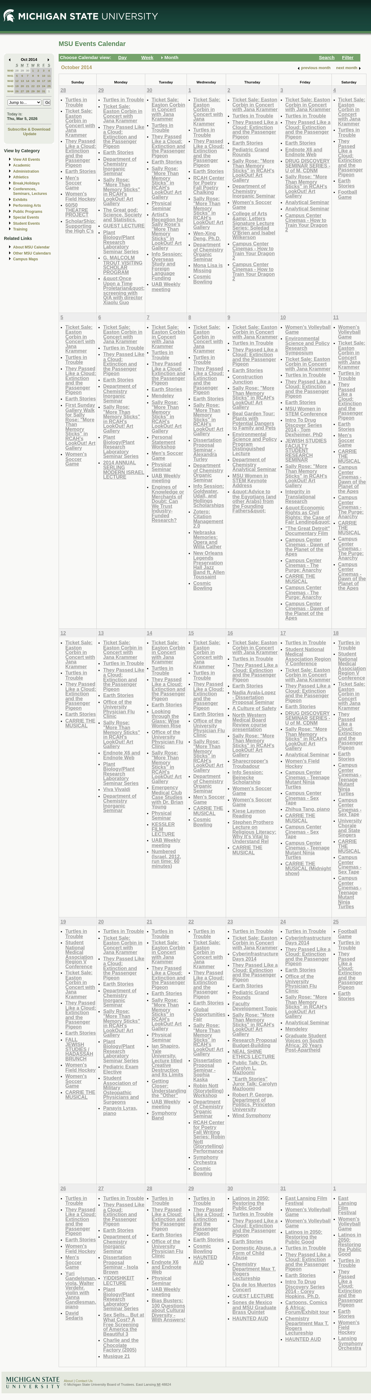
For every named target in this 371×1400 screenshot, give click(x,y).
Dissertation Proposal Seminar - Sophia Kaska (207, 1069)
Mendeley (163, 395)
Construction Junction (247, 379)
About (68, 1381)
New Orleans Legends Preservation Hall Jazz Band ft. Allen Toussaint (209, 565)
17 (43, 81)
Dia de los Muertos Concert (254, 1287)
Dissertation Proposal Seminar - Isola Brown (120, 1264)
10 (43, 75)
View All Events (26, 159)
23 (38, 86)
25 (49, 86)
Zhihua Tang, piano (307, 809)
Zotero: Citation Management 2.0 (208, 519)
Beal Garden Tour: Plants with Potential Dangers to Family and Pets (254, 421)
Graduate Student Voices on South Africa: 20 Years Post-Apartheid (306, 1043)
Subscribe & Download (29, 129)
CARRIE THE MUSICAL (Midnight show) (308, 868)
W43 (10, 86)
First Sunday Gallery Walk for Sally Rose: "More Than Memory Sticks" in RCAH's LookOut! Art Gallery (80, 426)
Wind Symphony (251, 1115)
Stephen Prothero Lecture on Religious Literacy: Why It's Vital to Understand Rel (254, 831)
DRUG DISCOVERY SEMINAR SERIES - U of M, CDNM (307, 165)
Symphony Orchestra (205, 1159)
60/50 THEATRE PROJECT (76, 209)
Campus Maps (25, 259)
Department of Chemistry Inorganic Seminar (119, 166)
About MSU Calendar (31, 247)
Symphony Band (164, 1115)
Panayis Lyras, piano (120, 1110)
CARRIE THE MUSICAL (300, 578)
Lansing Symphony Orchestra (350, 1343)
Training (20, 229)
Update (29, 134)
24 (43, 86)
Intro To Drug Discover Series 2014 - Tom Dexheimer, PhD (304, 427)
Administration (26, 171)
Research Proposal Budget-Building (254, 1042)
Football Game (347, 194)
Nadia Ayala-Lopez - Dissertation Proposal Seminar (254, 697)
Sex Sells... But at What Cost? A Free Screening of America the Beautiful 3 (123, 1324)
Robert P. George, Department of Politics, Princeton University (253, 1102)
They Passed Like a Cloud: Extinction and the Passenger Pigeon (80, 153)
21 (27, 86)
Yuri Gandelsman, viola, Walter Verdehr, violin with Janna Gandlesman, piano (80, 1290)
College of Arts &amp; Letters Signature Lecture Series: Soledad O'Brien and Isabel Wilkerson (253, 225)
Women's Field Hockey (80, 196)
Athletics (21, 177)
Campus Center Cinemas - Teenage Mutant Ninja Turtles (307, 779)
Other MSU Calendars (32, 253)
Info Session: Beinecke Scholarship (247, 777)
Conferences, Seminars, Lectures (30, 191)
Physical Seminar (162, 205)
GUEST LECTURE (123, 225)
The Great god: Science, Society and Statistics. (122, 214)
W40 (10, 70)
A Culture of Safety (254, 708)
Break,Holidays (26, 183)
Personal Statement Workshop (164, 441)
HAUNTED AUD (205, 1259)
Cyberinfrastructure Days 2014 (255, 956)
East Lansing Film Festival (306, 1200)
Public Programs (27, 211)
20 (22, 86)
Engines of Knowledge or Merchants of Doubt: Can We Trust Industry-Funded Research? (168, 503)
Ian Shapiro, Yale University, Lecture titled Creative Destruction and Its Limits (167, 1060)
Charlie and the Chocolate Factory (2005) (121, 1345)
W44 (10, 91)
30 (27, 70)
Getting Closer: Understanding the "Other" (169, 1088)
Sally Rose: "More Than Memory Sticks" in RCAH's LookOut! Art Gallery (121, 191)
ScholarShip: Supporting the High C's (80, 226)
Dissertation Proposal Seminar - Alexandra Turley (207, 449)
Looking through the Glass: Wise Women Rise (166, 719)
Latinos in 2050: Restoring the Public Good (251, 1203)
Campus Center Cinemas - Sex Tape (303, 797)
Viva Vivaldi (116, 789)
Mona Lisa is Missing (208, 267)
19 (17, 86)
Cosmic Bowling (202, 279)
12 (17, 81)
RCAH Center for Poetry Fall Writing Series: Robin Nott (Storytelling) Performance (209, 1137)
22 (33, 86)
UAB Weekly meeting (166, 286)
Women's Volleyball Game (308, 329)
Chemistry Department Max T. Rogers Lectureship (254, 1271)
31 (43, 91)
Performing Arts (27, 205)
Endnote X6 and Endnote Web (303, 152)
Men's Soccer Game (73, 182)
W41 (10, 75)
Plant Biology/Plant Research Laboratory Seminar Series (121, 242)
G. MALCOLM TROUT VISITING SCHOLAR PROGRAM (122, 265)
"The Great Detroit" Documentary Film (307, 531)
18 (49, 81)
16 (38, 81)
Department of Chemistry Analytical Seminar (254, 464)
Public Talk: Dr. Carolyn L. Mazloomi (250, 1067)
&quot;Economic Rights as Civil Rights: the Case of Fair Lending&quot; (308, 515)
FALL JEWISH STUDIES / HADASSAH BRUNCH (79, 1049)
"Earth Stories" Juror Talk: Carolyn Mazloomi (254, 1083)
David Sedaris (74, 1315)
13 (22, 81)
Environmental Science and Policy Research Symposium (307, 346)
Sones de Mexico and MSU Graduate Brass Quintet (254, 1307)
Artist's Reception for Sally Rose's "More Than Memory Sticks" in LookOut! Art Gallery (167, 231)
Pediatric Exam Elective (120, 1069)
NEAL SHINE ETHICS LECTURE (253, 1054)
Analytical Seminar (307, 202)
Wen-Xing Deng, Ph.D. (207, 235)
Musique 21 (116, 1356)
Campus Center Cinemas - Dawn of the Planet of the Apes (307, 547)
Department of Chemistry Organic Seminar (208, 252)
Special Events (26, 217)
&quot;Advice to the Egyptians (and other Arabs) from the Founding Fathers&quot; (254, 501)
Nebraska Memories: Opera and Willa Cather (207, 539)
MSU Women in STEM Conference (306, 411)
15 (33, 81)
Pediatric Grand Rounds (250, 152)
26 (17, 91)
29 (22, 70)
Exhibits (20, 200)
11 (49, 75)
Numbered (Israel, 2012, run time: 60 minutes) (166, 859)
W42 (10, 81)
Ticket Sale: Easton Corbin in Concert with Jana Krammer (80, 123)
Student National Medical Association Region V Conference (308, 656)
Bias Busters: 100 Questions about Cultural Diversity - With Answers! (168, 1310)
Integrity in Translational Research (300, 496)
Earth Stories (80, 171)
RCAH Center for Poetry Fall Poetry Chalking (208, 185)
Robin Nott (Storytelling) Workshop (208, 1090)
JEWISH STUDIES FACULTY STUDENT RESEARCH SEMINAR (306, 450)
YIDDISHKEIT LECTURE (118, 1280)
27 (22, 91)
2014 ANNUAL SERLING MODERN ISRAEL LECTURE (123, 470)
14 (27, 81)
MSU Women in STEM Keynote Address (250, 480)
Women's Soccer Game (252, 204)
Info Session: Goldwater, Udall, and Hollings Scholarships (208, 495)
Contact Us (84, 1381)
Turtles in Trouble (76, 102)
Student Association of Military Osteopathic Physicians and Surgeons (121, 1090)
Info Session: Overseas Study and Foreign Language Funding (167, 266)
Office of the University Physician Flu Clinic (119, 709)
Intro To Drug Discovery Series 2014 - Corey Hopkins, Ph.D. (305, 1289)
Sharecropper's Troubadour (250, 763)
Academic (21, 165)
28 (17, 70)
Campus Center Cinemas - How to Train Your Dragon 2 (253, 251)
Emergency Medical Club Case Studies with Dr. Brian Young (167, 797)
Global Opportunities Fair (209, 1014)
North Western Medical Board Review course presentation (249, 722)
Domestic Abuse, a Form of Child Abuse (254, 1252)
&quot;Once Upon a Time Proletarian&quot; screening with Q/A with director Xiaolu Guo (123, 290)
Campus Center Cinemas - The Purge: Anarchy (303, 565)
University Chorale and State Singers (350, 828)
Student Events (26, 223)
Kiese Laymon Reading (249, 813)
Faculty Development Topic (254, 1006)
